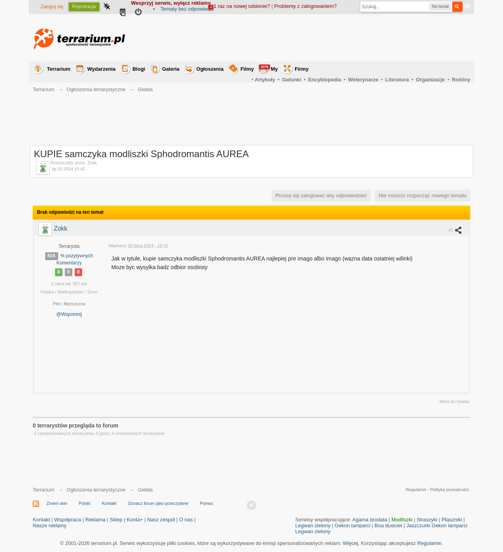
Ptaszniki (452, 520)
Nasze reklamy (49, 525)
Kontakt (109, 503)
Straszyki (427, 520)
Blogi (138, 69)
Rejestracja (84, 6)
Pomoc (206, 503)
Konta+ (135, 520)
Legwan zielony (312, 525)
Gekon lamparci (353, 525)
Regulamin (416, 489)
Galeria (170, 69)
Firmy (301, 69)
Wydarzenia (101, 69)
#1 (455, 229)
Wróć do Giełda (454, 401)
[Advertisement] (327, 37)
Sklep (116, 520)
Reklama (95, 520)
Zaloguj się (51, 6)
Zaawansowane (467, 6)
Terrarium (58, 69)
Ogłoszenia (210, 69)
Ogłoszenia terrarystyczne (95, 490)
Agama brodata (369, 520)
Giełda (145, 490)
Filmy (247, 69)
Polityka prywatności (449, 489)
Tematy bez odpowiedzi (186, 9)
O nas (186, 520)
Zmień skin (56, 503)
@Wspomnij (69, 314)
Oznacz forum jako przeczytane (158, 503)
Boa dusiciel (388, 525)
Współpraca (67, 520)
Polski (84, 503)
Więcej (350, 543)
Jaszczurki (418, 525)
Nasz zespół (161, 520)
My (268, 68)
